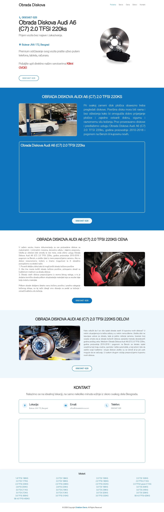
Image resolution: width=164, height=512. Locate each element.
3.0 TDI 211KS (22, 490)
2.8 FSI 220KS (62, 487)
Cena (128, 5)
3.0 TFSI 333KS (102, 495)
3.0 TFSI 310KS (62, 495)
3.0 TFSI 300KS (21, 495)
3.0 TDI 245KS (142, 490)
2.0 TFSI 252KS (102, 484)
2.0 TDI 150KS (102, 478)
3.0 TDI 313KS (62, 493)
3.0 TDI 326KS (142, 493)
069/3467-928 (28, 17)
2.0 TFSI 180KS (102, 481)
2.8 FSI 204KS (22, 487)
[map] (41, 406)
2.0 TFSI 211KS (142, 481)
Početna (113, 5)
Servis (121, 5)
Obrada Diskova (32, 5)
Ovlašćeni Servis (81, 507)
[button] (23, 119)
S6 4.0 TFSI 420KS (142, 495)
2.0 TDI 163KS (142, 478)
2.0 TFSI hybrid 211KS (142, 484)
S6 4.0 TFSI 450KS (21, 498)
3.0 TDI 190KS (102, 487)
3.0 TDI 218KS (62, 490)
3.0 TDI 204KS (142, 487)
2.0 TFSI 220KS (21, 484)
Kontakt (142, 5)
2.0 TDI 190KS (62, 481)
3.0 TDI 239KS (102, 490)
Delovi (135, 5)
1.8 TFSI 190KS (21, 478)
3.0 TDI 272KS (22, 493)
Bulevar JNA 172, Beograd (34, 44)
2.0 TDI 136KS (62, 478)
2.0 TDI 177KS (22, 481)
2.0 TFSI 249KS (62, 484)
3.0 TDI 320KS (102, 493)
